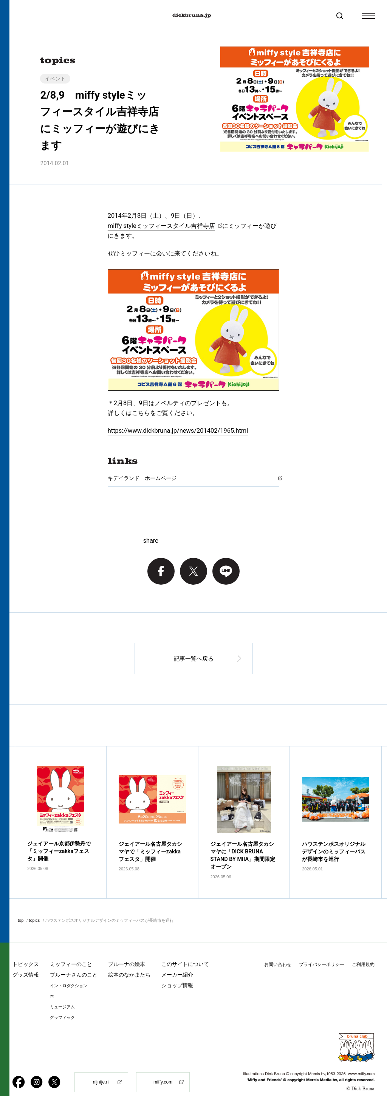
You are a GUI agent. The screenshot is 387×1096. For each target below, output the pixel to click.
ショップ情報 (177, 972)
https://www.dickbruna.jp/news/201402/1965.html (178, 430)
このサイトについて (185, 951)
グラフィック (62, 1004)
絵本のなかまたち (129, 962)
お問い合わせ (277, 951)
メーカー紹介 (177, 962)
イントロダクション (68, 973)
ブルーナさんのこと (74, 962)
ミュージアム (62, 994)
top (20, 908)
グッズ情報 (25, 962)
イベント (55, 79)
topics (34, 908)
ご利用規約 (363, 951)
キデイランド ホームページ (142, 478)
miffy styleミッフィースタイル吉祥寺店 (161, 225)
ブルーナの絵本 (126, 951)
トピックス (25, 951)
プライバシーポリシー (321, 951)
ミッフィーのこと (71, 951)
